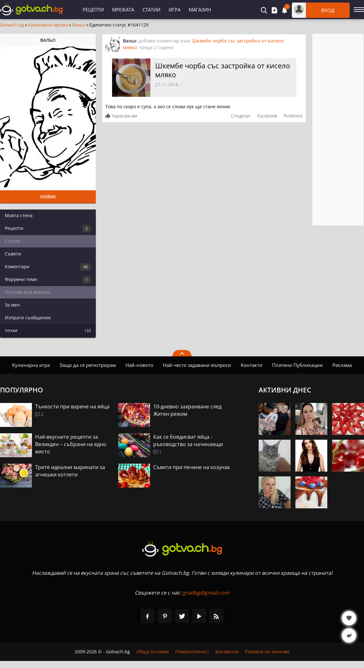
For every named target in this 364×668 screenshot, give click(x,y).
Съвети (13, 254)
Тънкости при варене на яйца (72, 406)
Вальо (78, 24)
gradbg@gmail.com (206, 592)
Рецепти (93, 9)
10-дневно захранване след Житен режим (187, 410)
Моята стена (19, 215)
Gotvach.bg (12, 24)
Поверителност (192, 652)
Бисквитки (227, 652)
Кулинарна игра (31, 365)
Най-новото (139, 365)
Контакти (251, 365)
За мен (12, 305)
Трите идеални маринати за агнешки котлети (70, 471)
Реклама (342, 365)
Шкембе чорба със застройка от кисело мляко (222, 70)
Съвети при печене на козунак (191, 467)
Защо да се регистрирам (87, 365)
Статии (151, 9)
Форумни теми (48, 280)
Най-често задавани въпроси (197, 365)
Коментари (48, 267)
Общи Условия (152, 652)
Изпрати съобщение (28, 318)
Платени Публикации (297, 365)
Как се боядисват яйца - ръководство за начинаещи (188, 440)
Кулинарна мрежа (48, 24)
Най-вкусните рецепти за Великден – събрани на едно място (70, 444)
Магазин (200, 9)
